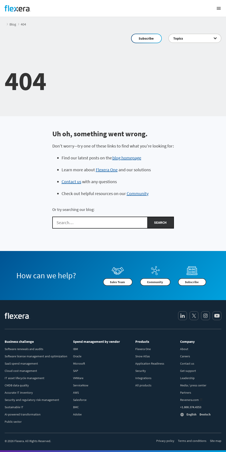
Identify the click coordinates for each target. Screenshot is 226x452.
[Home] (17, 8)
